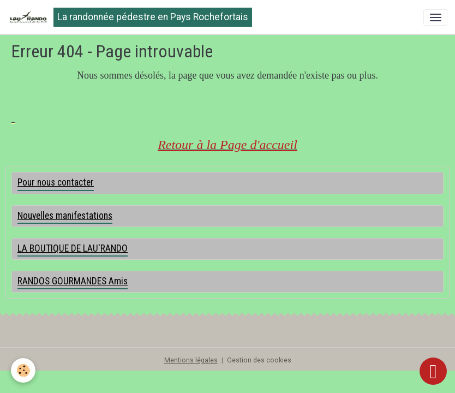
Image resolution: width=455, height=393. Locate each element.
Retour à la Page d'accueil (227, 145)
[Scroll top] (433, 371)
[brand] (130, 17)
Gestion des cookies (259, 360)
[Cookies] (23, 370)
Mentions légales (191, 360)
